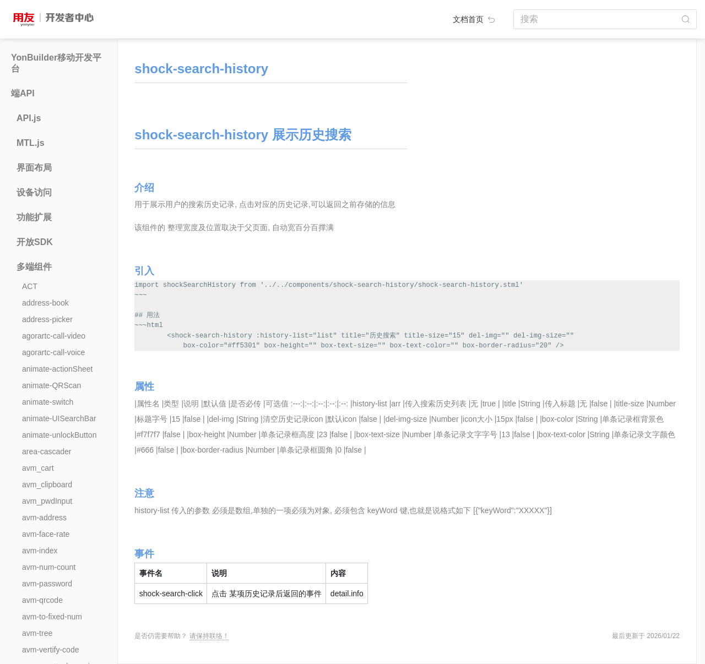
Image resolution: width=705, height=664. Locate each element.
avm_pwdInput (47, 501)
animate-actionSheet (57, 368)
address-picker (47, 319)
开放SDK (35, 242)
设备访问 (34, 192)
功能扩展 (34, 217)
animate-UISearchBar (59, 418)
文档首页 (475, 19)
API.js (29, 118)
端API (23, 93)
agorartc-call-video (53, 335)
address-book (45, 302)
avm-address (44, 517)
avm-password (47, 583)
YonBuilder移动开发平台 (56, 63)
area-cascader (47, 451)
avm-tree (37, 633)
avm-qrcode (42, 600)
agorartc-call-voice (53, 352)
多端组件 (34, 266)
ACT (29, 286)
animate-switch (47, 402)
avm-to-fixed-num (52, 616)
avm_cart (38, 468)
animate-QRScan (51, 385)
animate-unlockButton (59, 435)
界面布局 (34, 167)
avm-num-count (48, 567)
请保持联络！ (209, 636)
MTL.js (31, 143)
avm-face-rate (45, 534)
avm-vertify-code (50, 649)
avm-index (40, 550)
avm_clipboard (47, 484)
